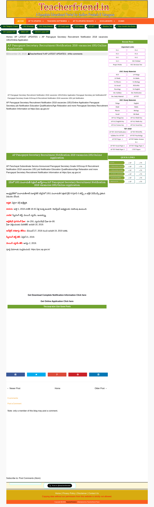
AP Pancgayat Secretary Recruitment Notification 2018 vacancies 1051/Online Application (57, 47)
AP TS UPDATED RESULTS (83, 21)
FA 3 (117, 54)
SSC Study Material (46, 26)
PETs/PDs (136, 85)
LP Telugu (136, 75)
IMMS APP (24, 32)
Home (57, 388)
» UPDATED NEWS (117, 166)
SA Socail (117, 85)
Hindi (117, 107)
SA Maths (136, 78)
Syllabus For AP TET (117, 135)
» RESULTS (114, 181)
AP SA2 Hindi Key (136, 118)
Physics (117, 110)
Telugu (117, 103)
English (136, 103)
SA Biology (136, 82)
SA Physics (117, 82)
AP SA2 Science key (117, 125)
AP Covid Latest (63, 26)
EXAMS (121, 21)
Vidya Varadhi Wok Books (126, 26)
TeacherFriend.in (71, 502)
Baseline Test (107, 26)
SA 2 (136, 57)
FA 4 (136, 54)
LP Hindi (117, 78)
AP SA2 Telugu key (117, 118)
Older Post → (101, 388)
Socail (117, 114)
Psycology (117, 89)
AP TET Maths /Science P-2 (136, 140)
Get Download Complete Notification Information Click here (57, 295)
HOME (20, 21)
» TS (140, 163)
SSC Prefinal (136, 61)
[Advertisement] (57, 75)
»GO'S (112, 163)
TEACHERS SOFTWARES (57, 21)
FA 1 (117, 50)
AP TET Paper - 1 (117, 139)
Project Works (117, 65)
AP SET (91, 26)
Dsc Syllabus (117, 93)
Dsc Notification (136, 93)
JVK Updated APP (9, 32)
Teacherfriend (35, 54)
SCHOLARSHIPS (106, 21)
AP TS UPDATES (34, 21)
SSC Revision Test (136, 65)
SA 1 (117, 57)
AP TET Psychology (136, 135)
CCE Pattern (79, 26)
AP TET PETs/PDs (136, 132)
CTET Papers (136, 149)
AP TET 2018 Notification (117, 132)
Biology (136, 110)
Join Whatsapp (28, 26)
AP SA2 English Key (117, 121)
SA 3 (117, 61)
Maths (136, 107)
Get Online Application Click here (57, 301)
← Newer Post (13, 388)
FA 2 (136, 50)
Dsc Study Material (117, 96)
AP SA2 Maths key (136, 121)
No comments (76, 54)
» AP (129, 163)
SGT (117, 75)
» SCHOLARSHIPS (116, 174)
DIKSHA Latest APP (42, 32)
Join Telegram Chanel (10, 26)
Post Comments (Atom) (29, 478)
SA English (136, 89)
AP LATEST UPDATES (55, 54)
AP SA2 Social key (136, 125)
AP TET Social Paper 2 (117, 146)
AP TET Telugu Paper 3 (136, 146)
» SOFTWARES (115, 178)
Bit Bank (136, 114)
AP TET (136, 96)
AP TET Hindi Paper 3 (117, 149)
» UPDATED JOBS (116, 170)
